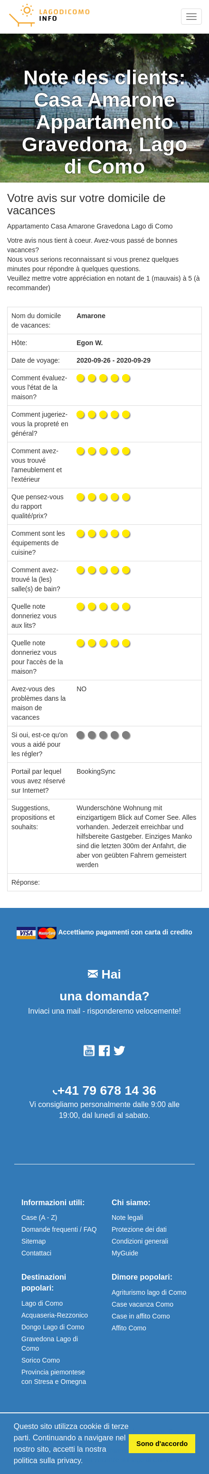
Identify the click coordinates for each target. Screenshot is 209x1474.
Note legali (127, 1217)
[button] (86, 1461)
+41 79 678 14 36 (106, 1090)
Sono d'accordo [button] (162, 1443)
